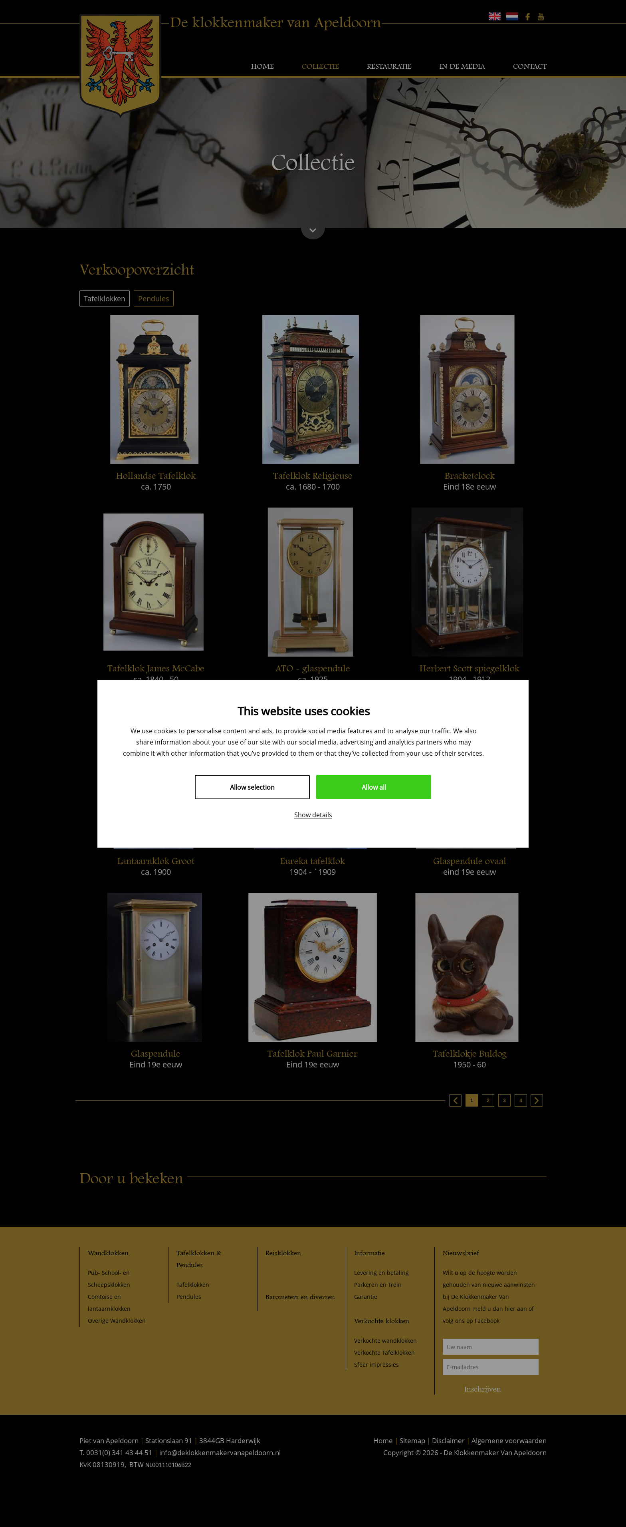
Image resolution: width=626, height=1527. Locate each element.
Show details (313, 814)
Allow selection (252, 787)
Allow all (374, 787)
